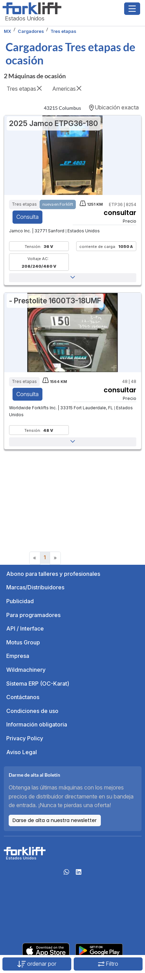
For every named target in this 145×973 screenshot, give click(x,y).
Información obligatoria (36, 724)
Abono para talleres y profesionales (53, 573)
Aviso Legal (21, 752)
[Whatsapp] (66, 874)
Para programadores (33, 615)
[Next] (55, 558)
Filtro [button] (108, 963)
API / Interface (25, 628)
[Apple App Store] (46, 950)
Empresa (17, 655)
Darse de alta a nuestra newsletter (55, 820)
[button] (72, 277)
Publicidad (20, 601)
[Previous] (34, 558)
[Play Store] (99, 950)
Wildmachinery (26, 669)
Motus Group (23, 642)
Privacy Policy (24, 738)
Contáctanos (22, 697)
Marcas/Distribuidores (35, 587)
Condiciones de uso (32, 710)
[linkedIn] (78, 874)
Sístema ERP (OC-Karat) (37, 683)
